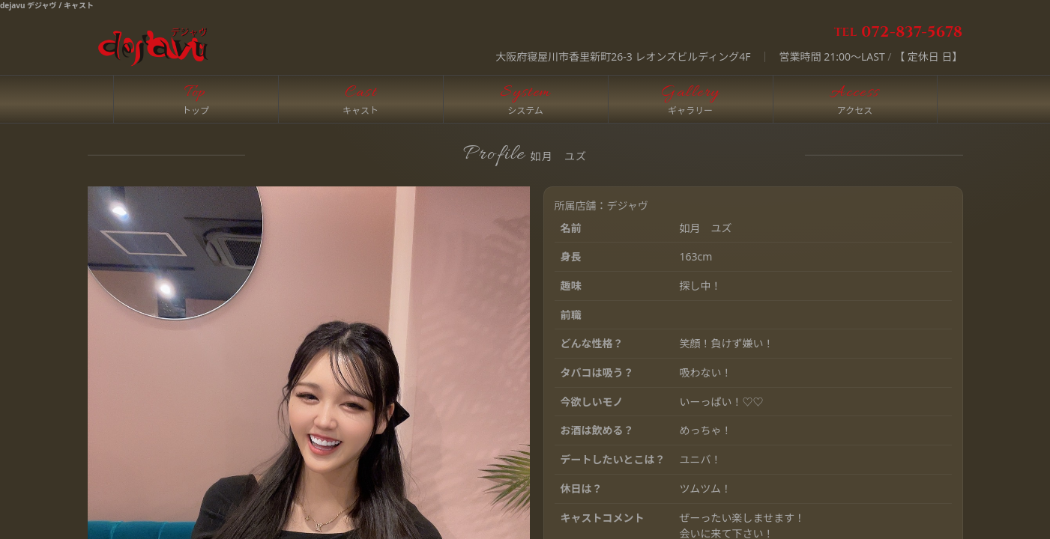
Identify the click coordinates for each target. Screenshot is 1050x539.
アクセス (854, 110)
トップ (195, 110)
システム (525, 110)
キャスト (360, 110)
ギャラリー (690, 110)
